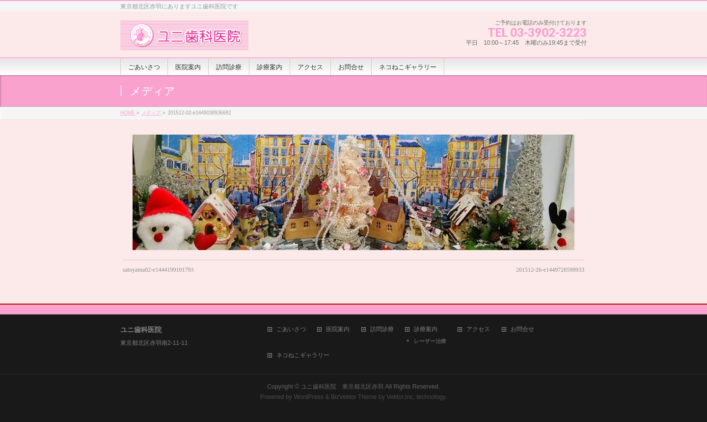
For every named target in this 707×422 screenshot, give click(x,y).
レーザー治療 (430, 341)
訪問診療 (382, 329)
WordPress (309, 397)
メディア (151, 112)
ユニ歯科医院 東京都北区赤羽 (342, 386)
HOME (127, 112)
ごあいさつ (291, 329)
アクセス (478, 329)
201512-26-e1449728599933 (550, 269)
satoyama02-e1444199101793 (158, 269)
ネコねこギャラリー (302, 355)
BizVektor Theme (354, 397)
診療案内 (425, 329)
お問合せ (522, 329)
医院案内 (338, 329)
